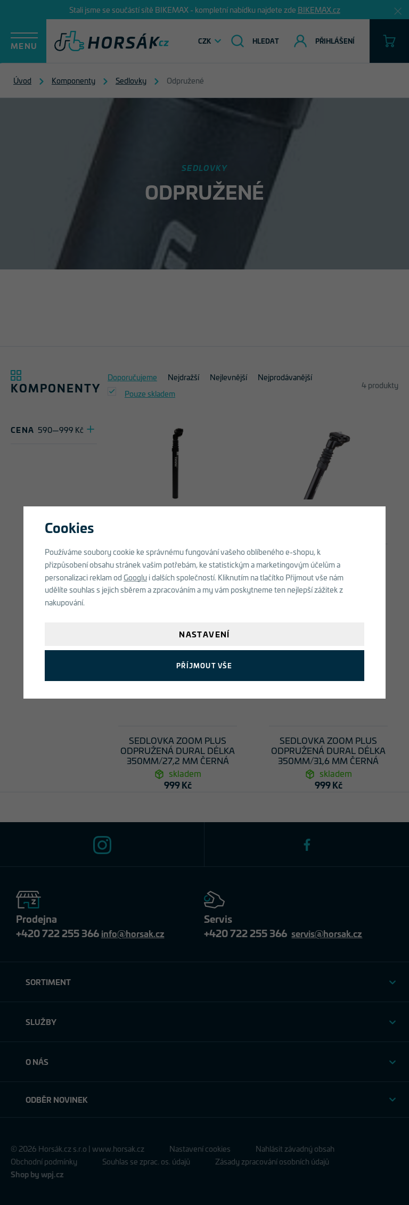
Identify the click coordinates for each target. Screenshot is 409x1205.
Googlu (135, 577)
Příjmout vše (204, 665)
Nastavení (204, 634)
